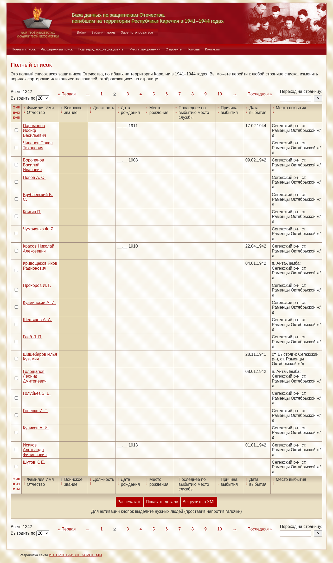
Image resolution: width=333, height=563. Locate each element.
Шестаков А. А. (37, 320)
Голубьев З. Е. (37, 393)
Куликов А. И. (36, 428)
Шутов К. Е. (34, 462)
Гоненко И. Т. (35, 411)
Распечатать (129, 502)
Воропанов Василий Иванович (33, 165)
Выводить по (23, 98)
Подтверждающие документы (101, 49)
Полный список (24, 49)
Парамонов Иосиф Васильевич (34, 131)
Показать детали (162, 502)
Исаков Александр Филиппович (35, 450)
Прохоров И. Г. (37, 285)
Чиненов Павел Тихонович (38, 145)
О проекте (174, 49)
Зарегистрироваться (137, 32)
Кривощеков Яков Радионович (40, 265)
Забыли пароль (103, 32)
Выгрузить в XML (199, 502)
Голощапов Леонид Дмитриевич (35, 376)
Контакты (212, 49)
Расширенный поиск (57, 49)
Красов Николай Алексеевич (38, 248)
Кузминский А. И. (39, 302)
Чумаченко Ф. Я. (39, 229)
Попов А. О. (34, 177)
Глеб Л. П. (32, 337)
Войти (81, 32)
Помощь (193, 49)
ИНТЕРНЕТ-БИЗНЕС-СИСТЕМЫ (75, 555)
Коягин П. (32, 212)
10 (219, 94)
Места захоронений (145, 49)
